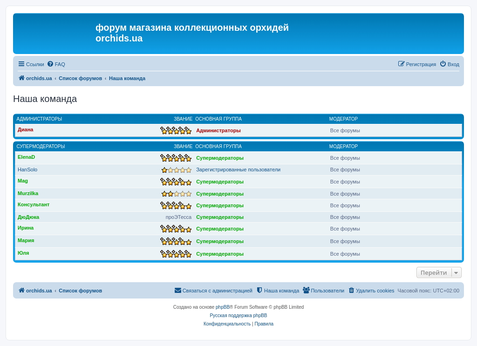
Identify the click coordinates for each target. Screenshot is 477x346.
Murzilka (28, 193)
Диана (25, 129)
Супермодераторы (41, 146)
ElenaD (26, 157)
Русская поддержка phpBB (238, 315)
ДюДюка (28, 217)
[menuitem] (56, 64)
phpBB (223, 307)
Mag (23, 180)
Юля (23, 253)
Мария (26, 240)
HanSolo (27, 169)
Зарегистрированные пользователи (238, 169)
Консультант (34, 204)
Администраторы (39, 119)
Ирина (26, 228)
